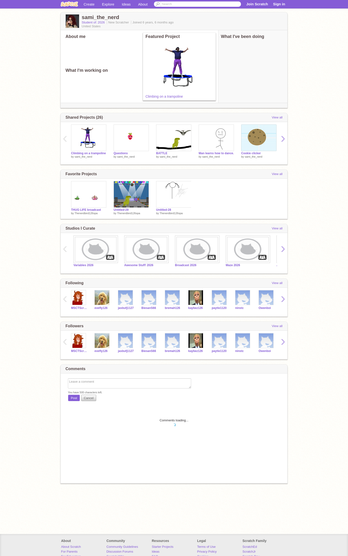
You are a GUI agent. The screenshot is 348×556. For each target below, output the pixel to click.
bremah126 (172, 308)
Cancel (89, 398)
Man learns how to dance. (216, 153)
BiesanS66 (148, 308)
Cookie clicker (251, 153)
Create (89, 4)
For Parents (69, 551)
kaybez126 (195, 308)
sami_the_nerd (83, 156)
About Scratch (71, 547)
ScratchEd (249, 547)
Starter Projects (163, 547)
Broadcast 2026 (185, 265)
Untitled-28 (163, 210)
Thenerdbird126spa (85, 213)
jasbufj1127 (126, 308)
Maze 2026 (233, 265)
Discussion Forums (119, 551)
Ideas (126, 4)
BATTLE (161, 153)
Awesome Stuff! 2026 (138, 265)
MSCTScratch (79, 308)
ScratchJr (249, 551)
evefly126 (101, 308)
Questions (121, 153)
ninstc (239, 308)
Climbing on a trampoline (164, 96)
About (143, 4)
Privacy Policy (207, 551)
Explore (108, 4)
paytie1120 (219, 308)
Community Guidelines (122, 547)
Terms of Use (206, 547)
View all (277, 117)
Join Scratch (257, 4)
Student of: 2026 (94, 22)
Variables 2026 (83, 265)
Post (74, 398)
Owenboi (265, 308)
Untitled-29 (121, 210)
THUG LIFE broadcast (86, 210)
